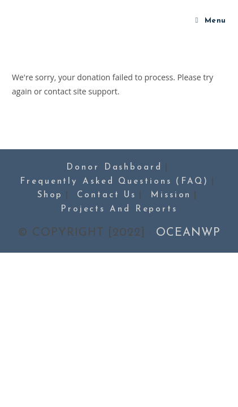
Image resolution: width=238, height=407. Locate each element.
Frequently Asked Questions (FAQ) (114, 181)
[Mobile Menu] (211, 21)
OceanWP (188, 233)
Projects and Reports (119, 209)
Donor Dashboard (114, 167)
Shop (50, 195)
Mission (170, 195)
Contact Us (106, 195)
